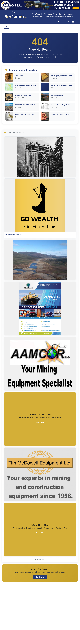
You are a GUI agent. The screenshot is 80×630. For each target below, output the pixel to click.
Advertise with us (40, 559)
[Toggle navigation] (6, 27)
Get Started (40, 577)
